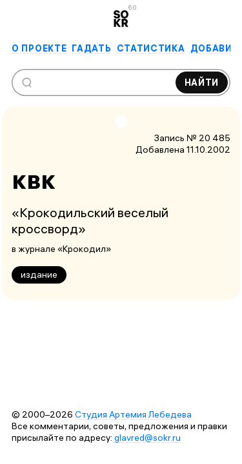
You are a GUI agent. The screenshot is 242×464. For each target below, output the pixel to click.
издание (39, 274)
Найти (202, 82)
